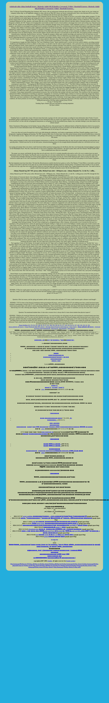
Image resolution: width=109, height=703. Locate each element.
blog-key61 (60, 564)
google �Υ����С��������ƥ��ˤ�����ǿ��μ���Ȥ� (54, 521)
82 (71, 325)
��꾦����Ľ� (47, 432)
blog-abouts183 (37, 565)
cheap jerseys (73, 327)
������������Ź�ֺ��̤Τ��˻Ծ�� (54, 554)
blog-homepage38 (45, 328)
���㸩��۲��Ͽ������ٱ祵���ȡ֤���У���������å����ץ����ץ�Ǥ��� (60, 427)
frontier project (70, 561)
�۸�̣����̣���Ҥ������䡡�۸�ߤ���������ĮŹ (54, 558)
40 (58, 325)
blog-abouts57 (49, 567)
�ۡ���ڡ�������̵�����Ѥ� (81, 544)
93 (41, 325)
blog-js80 (45, 565)
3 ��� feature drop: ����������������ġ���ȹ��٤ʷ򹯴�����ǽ (54, 523)
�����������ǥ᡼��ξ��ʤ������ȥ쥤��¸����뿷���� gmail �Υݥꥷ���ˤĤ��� (55, 525)
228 (39, 325)
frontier (50, 561)
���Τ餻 (54, 385)
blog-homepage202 (79, 565)
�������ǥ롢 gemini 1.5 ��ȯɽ (54, 527)
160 (51, 325)
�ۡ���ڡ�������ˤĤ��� (25, 544)
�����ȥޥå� (39, 340)
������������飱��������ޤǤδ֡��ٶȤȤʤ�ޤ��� (60, 451)
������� (54, 425)
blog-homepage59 (68, 565)
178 (31, 325)
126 (81, 325)
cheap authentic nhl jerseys (16, 327)
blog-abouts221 (69, 567)
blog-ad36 (78, 567)
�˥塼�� (65, 544)
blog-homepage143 (69, 564)
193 (89, 325)
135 (36, 325)
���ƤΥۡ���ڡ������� (62, 546)
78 (43, 325)
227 (75, 325)
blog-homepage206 (15, 564)
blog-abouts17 (89, 565)
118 (53, 325)
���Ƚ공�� (56, 361)
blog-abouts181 (40, 567)
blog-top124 (54, 328)
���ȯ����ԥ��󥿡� (54, 556)
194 (56, 325)
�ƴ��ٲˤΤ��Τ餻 (58, 387)
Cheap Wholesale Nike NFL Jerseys (35, 327)
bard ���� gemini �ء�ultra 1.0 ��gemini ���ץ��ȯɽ (55, 534)
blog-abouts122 (79, 564)
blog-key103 (25, 564)
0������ (54, 413)
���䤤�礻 (70, 340)
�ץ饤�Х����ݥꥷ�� (55, 340)
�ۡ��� (56, 353)
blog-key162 (51, 565)
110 (29, 325)
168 (78, 325)
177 (63, 325)
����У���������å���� (35, 434)
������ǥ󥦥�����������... (52, 420)
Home (20, 325)
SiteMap (25, 325)
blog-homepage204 (89, 564)
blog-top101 (29, 565)
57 (45, 325)
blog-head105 (63, 328)
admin (43, 389)
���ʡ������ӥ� (56, 355)
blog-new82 (38, 564)
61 (73, 325)
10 (60, 325)
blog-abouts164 (46, 564)
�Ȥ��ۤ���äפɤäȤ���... (52, 444)
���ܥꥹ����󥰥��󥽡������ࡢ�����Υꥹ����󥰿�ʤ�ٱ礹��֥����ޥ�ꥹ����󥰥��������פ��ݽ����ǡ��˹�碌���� (56, 518)
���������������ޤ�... (56, 418)
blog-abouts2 (71, 328)
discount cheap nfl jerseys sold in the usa (57, 327)
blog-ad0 (31, 564)
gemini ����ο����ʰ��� (54, 536)
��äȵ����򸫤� (54, 423)
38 (34, 325)
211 (48, 325)
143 (66, 325)
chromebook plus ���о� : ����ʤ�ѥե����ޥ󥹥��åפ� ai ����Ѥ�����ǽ (55, 529)
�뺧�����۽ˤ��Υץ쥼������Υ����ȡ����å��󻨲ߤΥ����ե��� (54, 550)
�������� (56, 359)
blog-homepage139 (59, 567)
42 (86, 325)
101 (69, 325)
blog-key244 (59, 565)
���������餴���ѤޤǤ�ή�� (56, 357)
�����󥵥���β (54, 552)
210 (84, 325)
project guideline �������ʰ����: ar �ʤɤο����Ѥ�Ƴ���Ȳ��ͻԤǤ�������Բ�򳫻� (55, 516)
